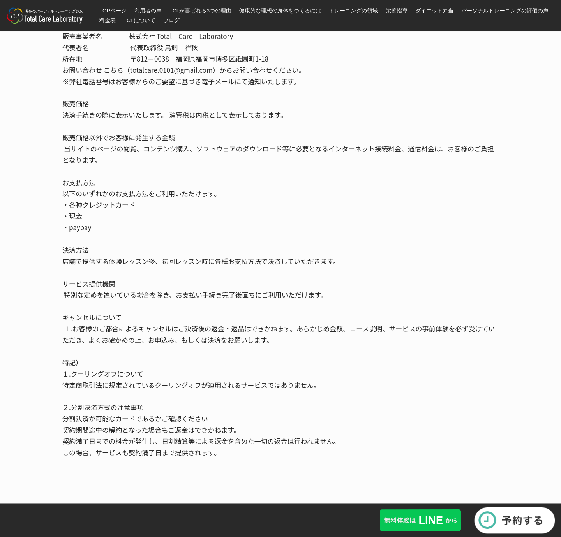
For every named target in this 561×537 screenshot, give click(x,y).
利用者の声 (148, 11)
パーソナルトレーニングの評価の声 (505, 11)
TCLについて (139, 20)
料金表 (107, 20)
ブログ (171, 20)
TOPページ (113, 11)
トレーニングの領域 (353, 11)
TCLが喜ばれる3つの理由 (200, 11)
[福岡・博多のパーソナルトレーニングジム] (47, 15)
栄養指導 (397, 11)
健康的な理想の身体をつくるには (280, 11)
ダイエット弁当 (434, 11)
